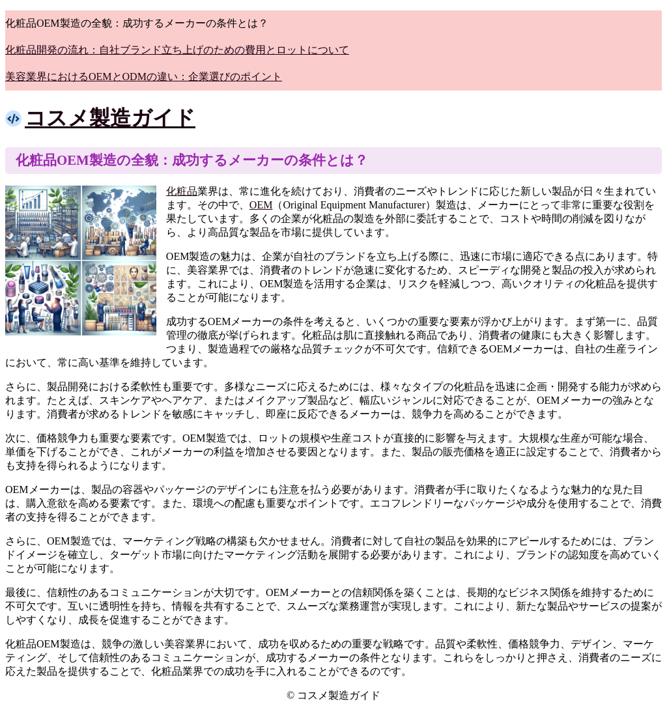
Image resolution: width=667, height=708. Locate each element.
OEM (261, 204)
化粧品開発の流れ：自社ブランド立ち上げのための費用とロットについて (177, 49)
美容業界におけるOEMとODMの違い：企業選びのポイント (143, 76)
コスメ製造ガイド (110, 118)
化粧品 (181, 191)
